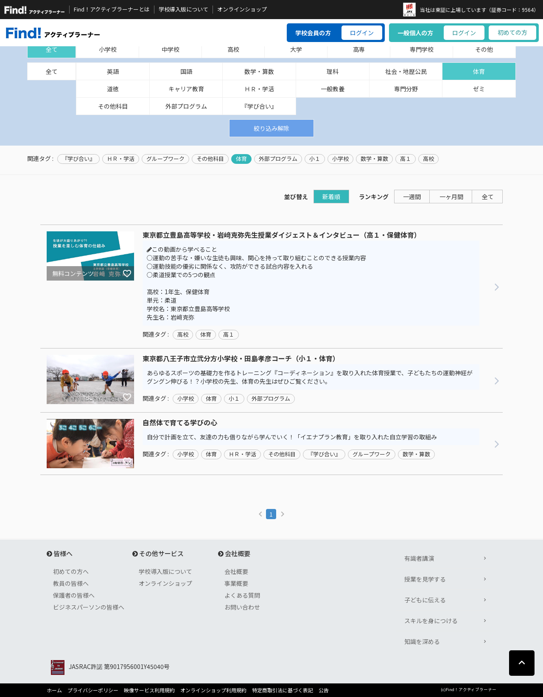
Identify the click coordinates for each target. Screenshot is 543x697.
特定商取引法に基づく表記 (282, 690)
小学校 (108, 49)
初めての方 (512, 32)
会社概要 (236, 571)
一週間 (412, 196)
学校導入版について (183, 9)
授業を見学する (425, 579)
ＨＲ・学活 (259, 88)
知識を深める (422, 641)
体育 (479, 71)
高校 (233, 49)
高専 (359, 49)
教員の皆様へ (71, 583)
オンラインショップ (242, 9)
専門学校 (422, 49)
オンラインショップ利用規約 (213, 690)
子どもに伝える (425, 600)
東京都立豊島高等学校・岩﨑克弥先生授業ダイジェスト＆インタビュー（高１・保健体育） (282, 235)
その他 (484, 49)
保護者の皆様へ (74, 595)
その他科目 (113, 106)
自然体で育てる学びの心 (180, 423)
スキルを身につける (431, 620)
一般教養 (332, 88)
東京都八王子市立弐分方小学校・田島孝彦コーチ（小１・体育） (241, 359)
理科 (333, 71)
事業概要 (236, 583)
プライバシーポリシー (92, 690)
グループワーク (165, 159)
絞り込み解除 (271, 128)
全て (52, 49)
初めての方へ (71, 571)
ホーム (54, 690)
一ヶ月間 (451, 196)
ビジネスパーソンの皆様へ (88, 607)
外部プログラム (186, 106)
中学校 (170, 49)
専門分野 (406, 88)
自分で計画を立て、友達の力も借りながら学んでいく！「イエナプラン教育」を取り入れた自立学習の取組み (292, 437)
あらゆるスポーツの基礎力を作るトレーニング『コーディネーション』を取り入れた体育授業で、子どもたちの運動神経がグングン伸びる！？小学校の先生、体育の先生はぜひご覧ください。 (310, 376)
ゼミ (479, 88)
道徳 (113, 88)
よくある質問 (242, 595)
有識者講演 (419, 558)
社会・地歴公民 (406, 71)
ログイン (362, 32)
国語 (186, 71)
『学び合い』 (259, 106)
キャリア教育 (186, 88)
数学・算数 (259, 71)
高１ (405, 159)
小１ (314, 159)
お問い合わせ (242, 607)
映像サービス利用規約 (149, 690)
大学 (296, 49)
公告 (324, 690)
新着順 (331, 196)
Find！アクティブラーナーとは (112, 9)
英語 (113, 71)
